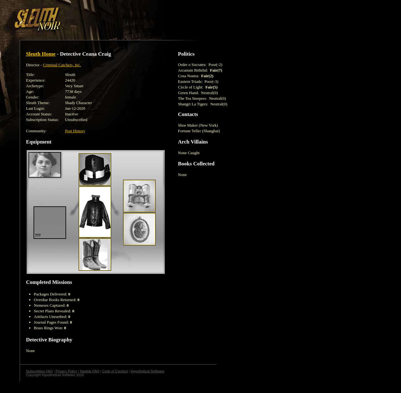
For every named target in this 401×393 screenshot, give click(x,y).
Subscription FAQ (39, 371)
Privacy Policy (66, 371)
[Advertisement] (108, 16)
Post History (75, 130)
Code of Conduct (115, 371)
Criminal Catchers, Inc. (62, 65)
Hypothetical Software (147, 371)
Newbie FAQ (89, 371)
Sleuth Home (40, 54)
